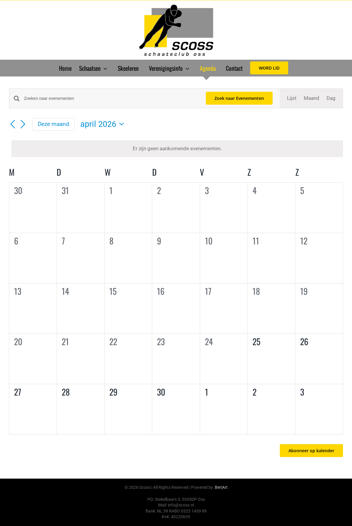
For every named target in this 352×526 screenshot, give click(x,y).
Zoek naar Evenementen (239, 98)
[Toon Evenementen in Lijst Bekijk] (292, 98)
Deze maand (53, 124)
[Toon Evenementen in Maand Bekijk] (311, 98)
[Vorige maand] (12, 124)
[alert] (177, 148)
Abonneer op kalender (311, 450)
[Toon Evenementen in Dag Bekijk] (331, 98)
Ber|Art (221, 487)
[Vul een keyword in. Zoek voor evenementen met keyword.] (111, 98)
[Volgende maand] (23, 124)
